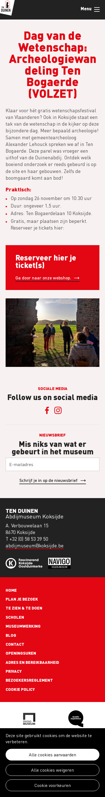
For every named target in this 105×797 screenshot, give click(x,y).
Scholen (15, 617)
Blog (11, 635)
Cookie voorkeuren (52, 785)
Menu (97, 9)
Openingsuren (21, 652)
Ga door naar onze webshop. (43, 277)
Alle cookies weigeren (52, 770)
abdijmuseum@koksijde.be (35, 546)
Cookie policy (20, 689)
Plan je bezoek (22, 598)
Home (11, 590)
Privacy (14, 671)
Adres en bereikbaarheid (32, 662)
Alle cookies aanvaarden (52, 754)
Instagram (58, 410)
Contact (15, 644)
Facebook (47, 410)
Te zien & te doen (24, 607)
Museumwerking (23, 625)
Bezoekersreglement (29, 680)
